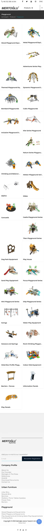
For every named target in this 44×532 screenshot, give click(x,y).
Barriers (4, 502)
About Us (5, 470)
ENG (41, 1)
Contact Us (6, 482)
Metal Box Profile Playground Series (15, 365)
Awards (4, 478)
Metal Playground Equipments (13, 514)
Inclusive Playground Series (12, 133)
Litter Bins (5, 492)
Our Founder (6, 472)
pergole (5, 432)
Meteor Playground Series (33, 175)
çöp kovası (6, 422)
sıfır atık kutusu (8, 427)
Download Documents (10, 480)
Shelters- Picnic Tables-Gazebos (13, 498)
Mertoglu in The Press (10, 474)
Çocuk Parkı (7, 418)
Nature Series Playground (33, 153)
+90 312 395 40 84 (8, 2)
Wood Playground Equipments (13, 43)
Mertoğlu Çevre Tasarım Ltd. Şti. (27, 521)
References (6, 476)
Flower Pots (6, 500)
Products (27, 8)
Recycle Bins (6, 494)
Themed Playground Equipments (14, 87)
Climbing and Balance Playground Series (17, 174)
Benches (5, 496)
